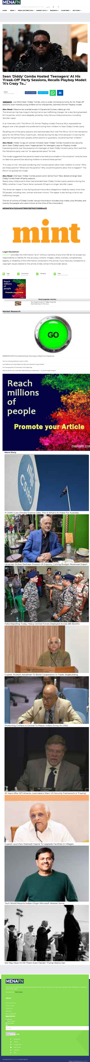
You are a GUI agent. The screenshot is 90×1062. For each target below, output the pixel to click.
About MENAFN (11, 1011)
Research (53, 10)
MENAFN (7, 102)
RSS (13, 1050)
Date (6, 92)
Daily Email (15, 1044)
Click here (19, 989)
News (12, 10)
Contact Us (9, 1005)
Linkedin (14, 1047)
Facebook (15, 1036)
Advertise (9, 1008)
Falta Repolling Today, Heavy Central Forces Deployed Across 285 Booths (42, 623)
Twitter (14, 1039)
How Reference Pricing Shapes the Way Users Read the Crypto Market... (24, 364)
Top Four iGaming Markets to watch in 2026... (15, 361)
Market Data (41, 10)
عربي (48, 7)
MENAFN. (15, 1056)
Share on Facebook (31, 92)
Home (5, 10)
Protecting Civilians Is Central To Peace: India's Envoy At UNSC (36, 724)
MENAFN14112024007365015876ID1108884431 (25, 208)
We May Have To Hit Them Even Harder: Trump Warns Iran (35, 960)
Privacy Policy (10, 1003)
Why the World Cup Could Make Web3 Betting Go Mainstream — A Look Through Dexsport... (30, 370)
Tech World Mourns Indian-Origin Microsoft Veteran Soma (34, 901)
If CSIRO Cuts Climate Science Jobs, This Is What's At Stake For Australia (42, 512)
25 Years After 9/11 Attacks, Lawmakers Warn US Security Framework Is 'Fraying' (45, 791)
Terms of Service (11, 1000)
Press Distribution (25, 10)
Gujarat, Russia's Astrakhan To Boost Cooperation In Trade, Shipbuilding (41, 673)
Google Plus (15, 1042)
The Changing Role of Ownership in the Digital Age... (18, 367)
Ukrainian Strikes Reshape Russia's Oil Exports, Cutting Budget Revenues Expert (46, 563)
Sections (76, 10)
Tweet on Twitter (43, 92)
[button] (53, 7)
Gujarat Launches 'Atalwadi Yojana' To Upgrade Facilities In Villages (39, 842)
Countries (65, 10)
